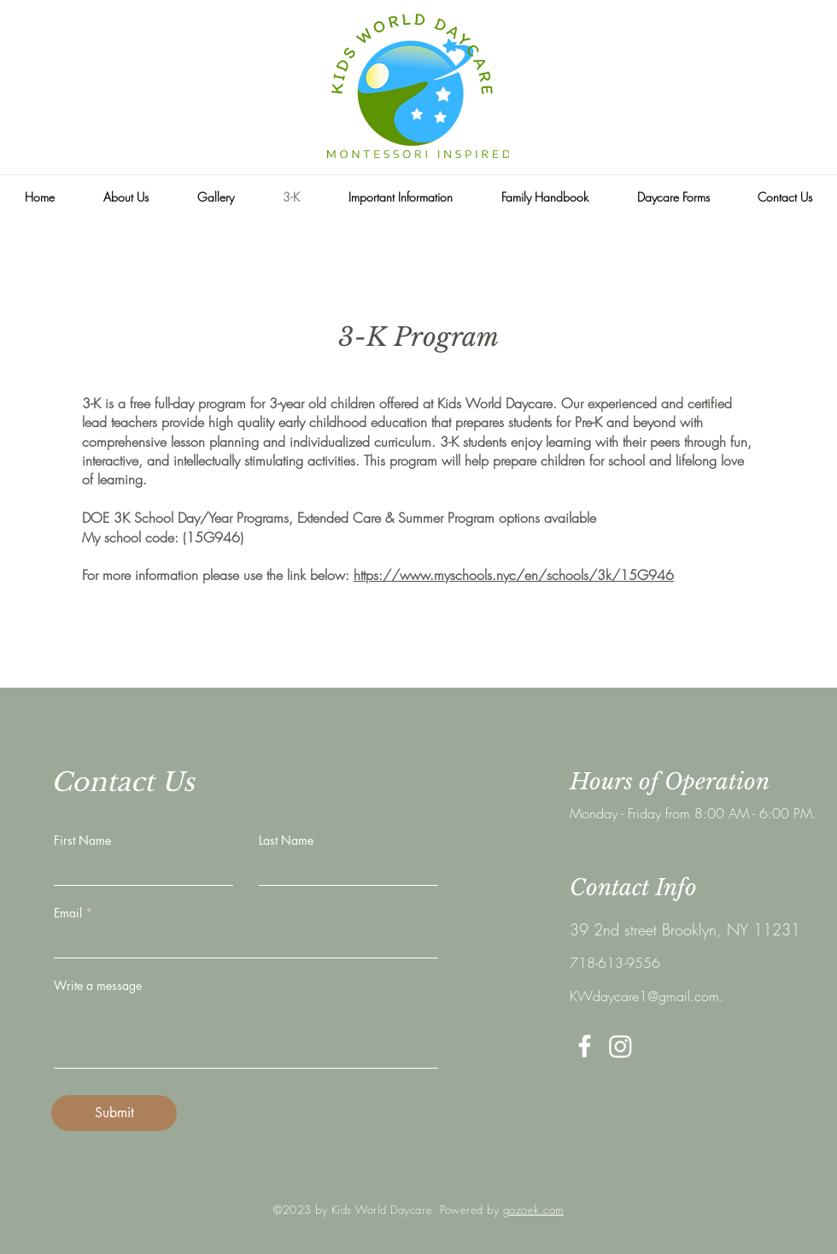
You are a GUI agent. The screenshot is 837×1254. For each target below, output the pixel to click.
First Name (82, 841)
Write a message (98, 986)
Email (68, 913)
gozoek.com (533, 1209)
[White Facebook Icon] (585, 1046)
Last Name (286, 841)
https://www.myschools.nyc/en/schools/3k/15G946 (514, 574)
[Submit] (114, 1113)
